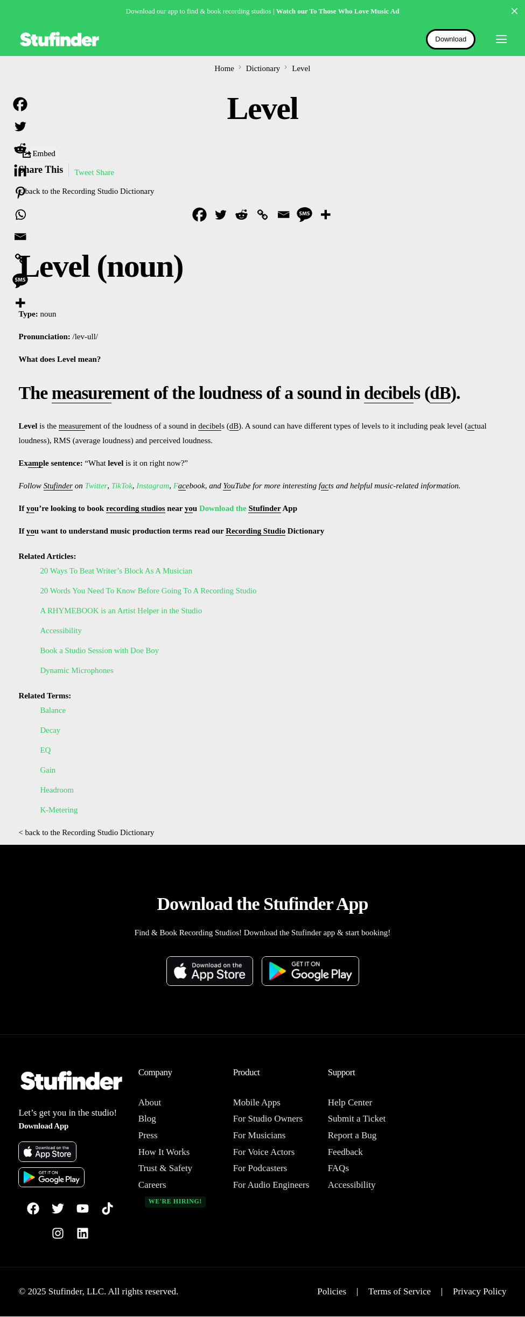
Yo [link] (227, 485)
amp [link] (35, 463)
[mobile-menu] (496, 39)
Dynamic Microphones (77, 670)
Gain (47, 770)
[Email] (283, 214)
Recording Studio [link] (256, 531)
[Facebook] (199, 214)
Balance (53, 710)
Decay (50, 730)
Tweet (84, 172)
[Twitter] (220, 214)
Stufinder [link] (58, 485)
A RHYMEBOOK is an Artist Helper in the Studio (122, 610)
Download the (225, 508)
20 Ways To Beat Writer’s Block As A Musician (117, 570)
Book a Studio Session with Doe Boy (100, 650)
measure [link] (83, 393)
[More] (325, 214)
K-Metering (59, 809)
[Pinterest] (20, 192)
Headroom (57, 790)
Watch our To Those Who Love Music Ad (338, 11)
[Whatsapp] (20, 215)
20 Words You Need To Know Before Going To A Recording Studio (149, 590)
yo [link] (30, 508)
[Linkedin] (20, 170)
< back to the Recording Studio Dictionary (87, 191)
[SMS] (304, 214)
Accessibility (61, 630)
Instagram (153, 485)
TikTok (121, 485)
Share (105, 172)
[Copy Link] (262, 214)
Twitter (96, 485)
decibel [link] (392, 393)
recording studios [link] (136, 508)
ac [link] (471, 426)
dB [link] (445, 393)
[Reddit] (241, 214)
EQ (45, 750)
